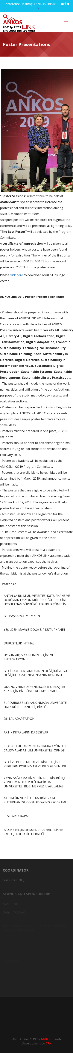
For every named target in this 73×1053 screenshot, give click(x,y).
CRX (48, 1043)
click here (16, 275)
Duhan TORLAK (14, 913)
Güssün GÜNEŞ (13, 881)
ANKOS (46, 1039)
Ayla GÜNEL (11, 904)
